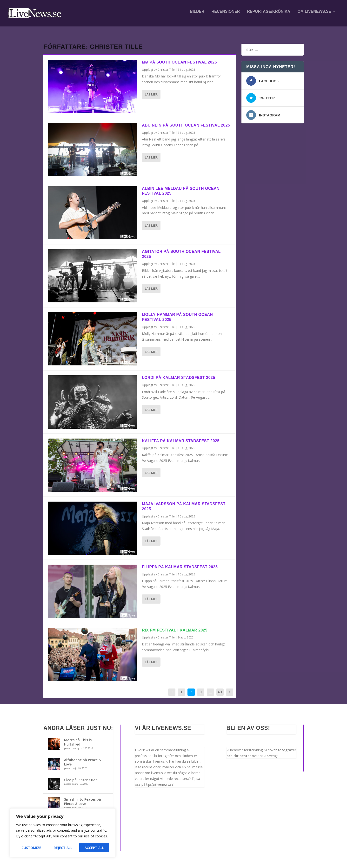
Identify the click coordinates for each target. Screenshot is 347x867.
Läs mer (151, 90)
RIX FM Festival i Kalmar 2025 (174, 626)
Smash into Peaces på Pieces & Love (82, 797)
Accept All (94, 847)
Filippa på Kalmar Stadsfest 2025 (180, 563)
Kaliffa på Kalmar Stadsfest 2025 (181, 436)
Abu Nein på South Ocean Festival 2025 (186, 121)
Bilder (197, 15)
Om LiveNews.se (314, 15)
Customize (31, 847)
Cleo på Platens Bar (80, 775)
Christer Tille (166, 65)
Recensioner (226, 15)
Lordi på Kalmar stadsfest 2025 (178, 373)
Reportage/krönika (268, 15)
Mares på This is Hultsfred (78, 737)
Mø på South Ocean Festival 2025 (179, 58)
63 (220, 687)
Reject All (63, 847)
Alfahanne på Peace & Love (82, 757)
